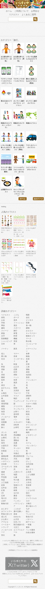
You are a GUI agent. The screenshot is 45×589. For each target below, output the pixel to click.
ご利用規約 (11, 550)
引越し (28, 422)
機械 (15, 338)
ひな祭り (4, 519)
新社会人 (4, 459)
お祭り (16, 412)
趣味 (3, 328)
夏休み (28, 406)
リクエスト (14, 14)
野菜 (3, 367)
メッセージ (5, 417)
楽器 (3, 419)
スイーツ (4, 331)
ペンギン (17, 501)
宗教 (28, 419)
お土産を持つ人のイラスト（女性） (6, 59)
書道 (15, 496)
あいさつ (29, 469)
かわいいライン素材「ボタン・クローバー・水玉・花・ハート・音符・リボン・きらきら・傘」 (19, 234)
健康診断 (4, 456)
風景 (15, 383)
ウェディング (19, 401)
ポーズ (16, 317)
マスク (16, 396)
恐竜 (15, 488)
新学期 (28, 480)
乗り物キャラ (31, 506)
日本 (3, 344)
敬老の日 (29, 517)
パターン (29, 519)
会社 (28, 317)
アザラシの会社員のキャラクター (31, 277)
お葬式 (4, 438)
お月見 (16, 519)
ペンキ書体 (30, 530)
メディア (29, 409)
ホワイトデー (6, 511)
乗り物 (4, 356)
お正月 (16, 367)
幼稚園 (4, 422)
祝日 (28, 493)
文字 (3, 336)
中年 (3, 414)
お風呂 (4, 393)
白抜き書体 (30, 532)
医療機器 (4, 338)
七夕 (28, 509)
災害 (28, 364)
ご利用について (21, 11)
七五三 (16, 527)
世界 (15, 380)
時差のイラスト (31, 123)
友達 (28, 359)
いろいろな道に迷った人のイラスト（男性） (18, 147)
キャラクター (31, 333)
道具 (15, 320)
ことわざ (17, 509)
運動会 (16, 440)
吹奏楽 (4, 451)
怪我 (3, 409)
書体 (28, 527)
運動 (28, 369)
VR (2, 493)
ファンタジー (31, 380)
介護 (28, 398)
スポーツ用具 (31, 404)
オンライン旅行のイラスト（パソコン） (18, 103)
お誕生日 (4, 446)
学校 (3, 323)
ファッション (19, 323)
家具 (15, 349)
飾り (3, 427)
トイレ (16, 451)
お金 (3, 320)
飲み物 (28, 341)
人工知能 (4, 482)
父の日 (16, 493)
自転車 (16, 425)
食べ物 (28, 325)
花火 (28, 477)
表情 (28, 372)
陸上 (28, 511)
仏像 (15, 477)
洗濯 (28, 459)
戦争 (3, 380)
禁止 (28, 488)
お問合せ (35, 11)
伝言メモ (17, 522)
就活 (3, 385)
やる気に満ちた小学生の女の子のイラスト (31, 253)
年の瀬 (16, 480)
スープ (16, 482)
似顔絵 (28, 375)
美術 (3, 375)
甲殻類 (4, 477)
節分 (15, 498)
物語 (15, 398)
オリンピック (31, 425)
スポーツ (17, 328)
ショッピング (6, 341)
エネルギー (18, 422)
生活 (3, 359)
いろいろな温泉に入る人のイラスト (31, 59)
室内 (3, 443)
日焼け (28, 496)
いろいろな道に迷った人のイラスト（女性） (6, 147)
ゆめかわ (17, 517)
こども (16, 315)
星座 (15, 514)
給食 (3, 485)
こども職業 (30, 474)
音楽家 (28, 485)
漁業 (28, 467)
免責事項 (34, 550)
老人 (3, 354)
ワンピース (30, 514)
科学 (15, 372)
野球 (28, 448)
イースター (5, 525)
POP (28, 427)
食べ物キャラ (31, 430)
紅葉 (3, 490)
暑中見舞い (18, 511)
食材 (28, 390)
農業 (3, 425)
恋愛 (15, 369)
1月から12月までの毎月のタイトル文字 (6, 253)
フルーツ (17, 393)
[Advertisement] (22, 30)
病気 (3, 317)
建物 (28, 328)
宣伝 (3, 535)
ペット (16, 377)
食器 (3, 412)
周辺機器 (17, 435)
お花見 (28, 472)
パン (15, 419)
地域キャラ (18, 485)
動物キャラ (30, 336)
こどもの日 (30, 490)
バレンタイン (31, 446)
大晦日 (28, 503)
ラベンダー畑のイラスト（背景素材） (6, 170)
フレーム (29, 456)
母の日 (4, 498)
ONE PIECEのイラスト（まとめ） (6, 230)
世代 (3, 474)
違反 (15, 325)
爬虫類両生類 (19, 456)
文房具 (16, 390)
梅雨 (28, 432)
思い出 (16, 438)
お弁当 (16, 461)
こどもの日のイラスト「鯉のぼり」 (6, 300)
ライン (16, 464)
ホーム (9, 11)
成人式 (4, 517)
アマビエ (4, 522)
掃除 (15, 375)
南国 (3, 401)
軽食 (15, 364)
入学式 (28, 482)
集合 (3, 440)
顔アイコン (30, 522)
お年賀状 (4, 396)
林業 (15, 490)
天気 (15, 459)
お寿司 (16, 427)
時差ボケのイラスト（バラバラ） (6, 125)
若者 (15, 356)
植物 (15, 388)
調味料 (28, 396)
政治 (28, 412)
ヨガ (28, 501)
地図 (15, 474)
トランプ (4, 527)
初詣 (3, 480)
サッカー (17, 448)
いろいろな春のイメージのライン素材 (19, 253)
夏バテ (28, 453)
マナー (16, 354)
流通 (15, 443)
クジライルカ (31, 498)
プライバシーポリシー (23, 550)
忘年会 (4, 488)
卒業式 (16, 453)
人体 (28, 367)
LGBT (3, 501)
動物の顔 (4, 503)
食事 (28, 354)
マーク (28, 338)
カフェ (28, 443)
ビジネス (29, 320)
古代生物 (29, 464)
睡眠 (3, 377)
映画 (28, 414)
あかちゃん (5, 388)
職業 (28, 315)
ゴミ (28, 417)
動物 (28, 356)
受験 (3, 369)
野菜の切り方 (6, 514)
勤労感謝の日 (19, 525)
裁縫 (3, 472)
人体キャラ (18, 472)
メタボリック (31, 435)
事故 (3, 325)
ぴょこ (28, 461)
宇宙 (3, 448)
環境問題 (4, 404)
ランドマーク (31, 401)
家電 (15, 333)
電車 (15, 417)
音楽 (15, 341)
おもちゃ (29, 331)
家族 (3, 333)
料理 (15, 336)
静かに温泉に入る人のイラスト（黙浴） (31, 81)
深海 (15, 467)
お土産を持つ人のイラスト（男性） (18, 59)
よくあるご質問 (29, 14)
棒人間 (4, 435)
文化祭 (4, 464)
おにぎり (4, 509)
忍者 (3, 496)
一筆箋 (28, 525)
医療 (28, 323)
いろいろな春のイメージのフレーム (19, 277)
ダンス (4, 432)
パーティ (4, 349)
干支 (28, 393)
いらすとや (19, 587)
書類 (3, 406)
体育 (15, 432)
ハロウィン (5, 461)
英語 (15, 446)
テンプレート (19, 409)
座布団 (16, 414)
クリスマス (18, 406)
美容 (28, 377)
